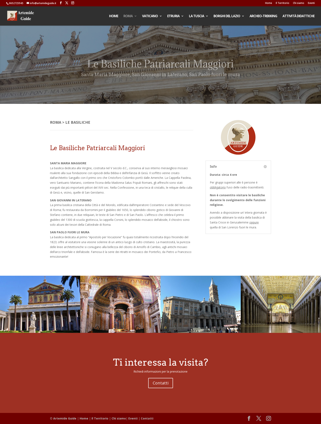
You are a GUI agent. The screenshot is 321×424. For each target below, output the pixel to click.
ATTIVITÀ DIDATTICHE (298, 16)
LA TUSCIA (196, 16)
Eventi (311, 3)
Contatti (160, 383)
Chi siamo (298, 3)
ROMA (128, 16)
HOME (113, 16)
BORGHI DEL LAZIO (227, 16)
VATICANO (150, 16)
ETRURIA (173, 16)
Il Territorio (282, 3)
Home (268, 3)
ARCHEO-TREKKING (263, 16)
